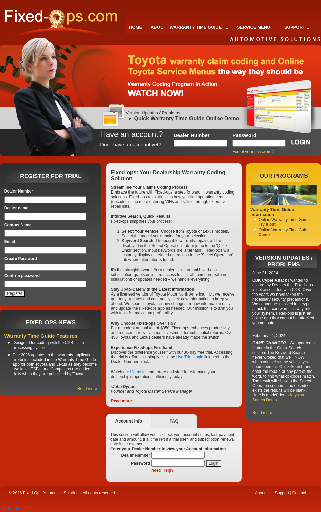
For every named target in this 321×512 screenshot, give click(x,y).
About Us (263, 493)
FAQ (174, 421)
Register (14, 293)
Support (297, 27)
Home (135, 27)
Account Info (128, 421)
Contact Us (302, 493)
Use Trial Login (189, 357)
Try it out (267, 224)
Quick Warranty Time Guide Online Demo (186, 118)
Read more (87, 388)
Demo (136, 371)
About (158, 27)
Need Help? (162, 470)
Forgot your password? (253, 151)
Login (213, 463)
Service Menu (253, 27)
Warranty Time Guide (199, 27)
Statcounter (15, 508)
